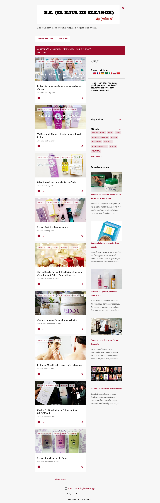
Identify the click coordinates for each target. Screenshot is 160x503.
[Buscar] (123, 8)
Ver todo (41, 52)
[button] (82, 98)
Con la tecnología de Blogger (80, 488)
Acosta (114, 137)
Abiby (118, 132)
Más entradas (61, 479)
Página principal (44, 39)
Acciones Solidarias (100, 137)
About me (62, 39)
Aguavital (96, 151)
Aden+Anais (96, 142)
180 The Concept (98, 132)
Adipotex (107, 142)
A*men (110, 132)
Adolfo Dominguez (99, 146)
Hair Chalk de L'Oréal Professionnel (106, 389)
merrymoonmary (87, 494)
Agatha (113, 146)
